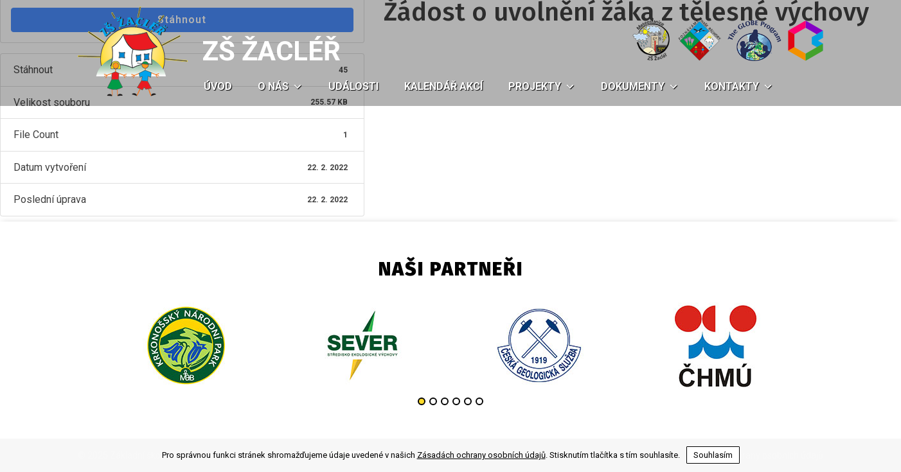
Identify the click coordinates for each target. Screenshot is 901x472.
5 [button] (468, 401)
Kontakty (738, 86)
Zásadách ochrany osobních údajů (481, 455)
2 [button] (433, 401)
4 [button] (456, 401)
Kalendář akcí (443, 86)
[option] (185, 345)
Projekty (541, 86)
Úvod (218, 86)
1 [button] (421, 401)
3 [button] (445, 401)
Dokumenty (640, 86)
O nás (280, 86)
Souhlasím (713, 455)
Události (353, 86)
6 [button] (479, 401)
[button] (296, 86)
